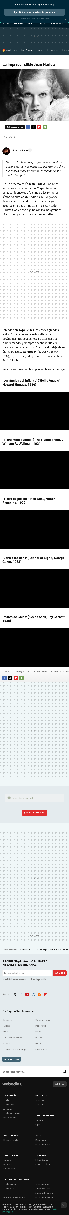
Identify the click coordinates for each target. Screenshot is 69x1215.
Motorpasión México (44, 1197)
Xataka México (9, 1184)
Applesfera (7, 1109)
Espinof (38, 1124)
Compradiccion (10, 1168)
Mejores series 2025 (30, 949)
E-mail (45, 127)
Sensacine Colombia (44, 1193)
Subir (57, 1084)
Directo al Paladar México (14, 1197)
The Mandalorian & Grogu (15, 1049)
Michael (38, 1037)
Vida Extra (39, 1104)
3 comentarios (16, 127)
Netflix (6, 1031)
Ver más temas (11, 1059)
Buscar (64, 1071)
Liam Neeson (26, 50)
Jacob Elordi (11, 50)
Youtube (27, 993)
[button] (22, 150)
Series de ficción (43, 1019)
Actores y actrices (21, 671)
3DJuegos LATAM (42, 1184)
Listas (38, 1031)
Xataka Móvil (8, 1104)
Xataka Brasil (8, 1188)
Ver (36, 812)
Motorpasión (40, 1140)
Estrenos (7, 1019)
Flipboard (39, 127)
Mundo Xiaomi (9, 1117)
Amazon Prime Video (13, 1037)
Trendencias (8, 1160)
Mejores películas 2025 (52, 949)
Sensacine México (42, 1188)
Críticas (6, 1025)
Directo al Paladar (10, 1140)
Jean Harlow (41, 671)
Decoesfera (8, 1164)
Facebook (28, 127)
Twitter (33, 127)
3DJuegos (39, 1100)
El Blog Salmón (41, 1160)
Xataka (6, 1100)
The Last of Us (52, 50)
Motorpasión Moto (43, 1144)
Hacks (39, 50)
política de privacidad (38, 979)
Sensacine (39, 1120)
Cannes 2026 (41, 1049)
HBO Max (39, 1043)
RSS (39, 993)
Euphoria (7, 1043)
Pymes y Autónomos (44, 1164)
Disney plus (40, 1025)
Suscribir (60, 973)
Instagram (33, 993)
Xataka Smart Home (11, 1113)
